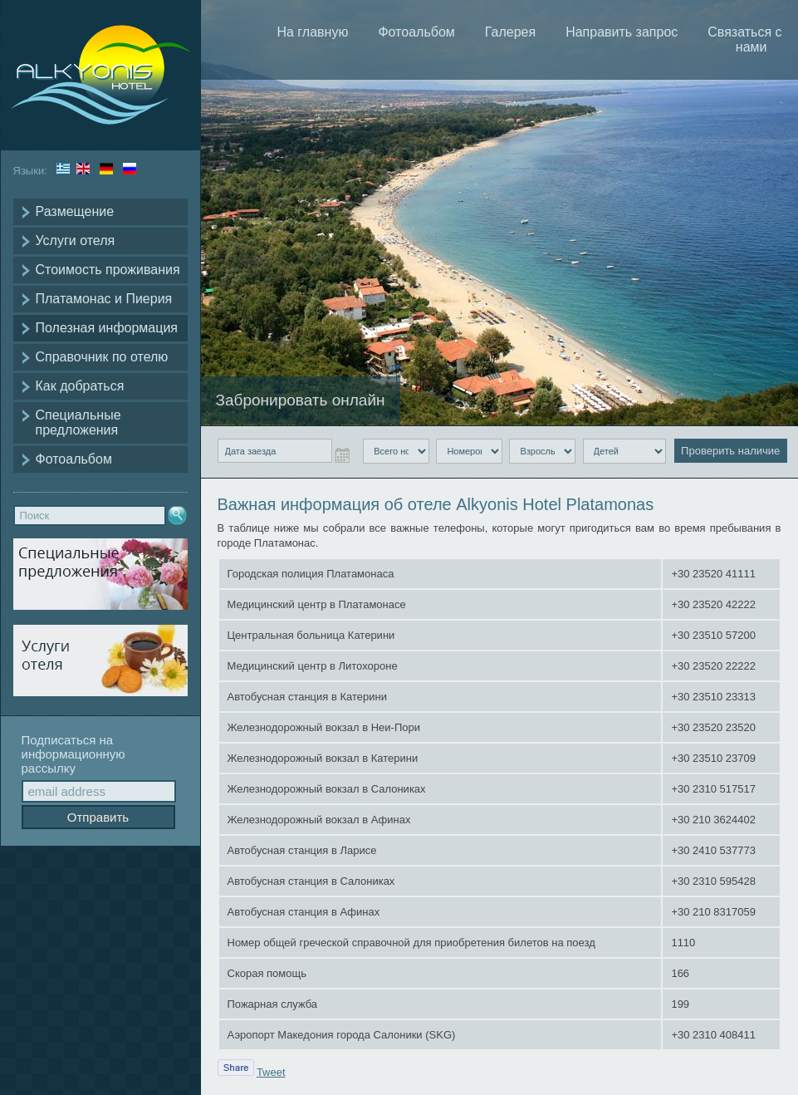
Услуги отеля (75, 240)
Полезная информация (107, 328)
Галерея (510, 32)
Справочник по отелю (102, 357)
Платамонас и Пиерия (104, 299)
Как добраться (80, 386)
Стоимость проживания (108, 270)
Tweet (271, 1072)
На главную (312, 32)
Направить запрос (621, 32)
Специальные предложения (78, 422)
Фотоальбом (74, 459)
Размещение (75, 211)
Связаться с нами (744, 39)
